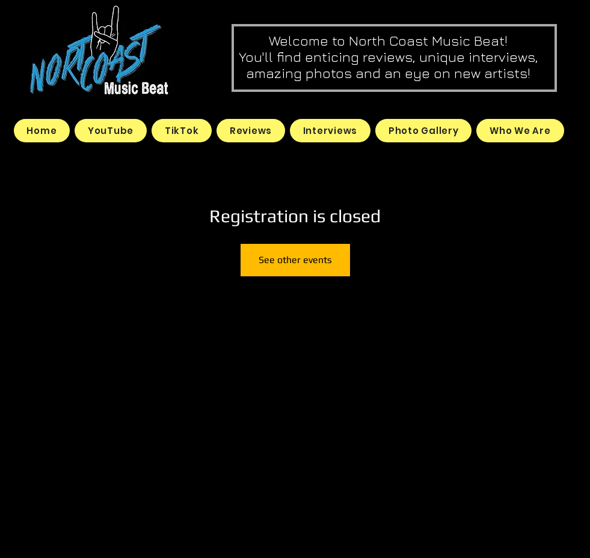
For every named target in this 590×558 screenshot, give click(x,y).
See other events (295, 259)
